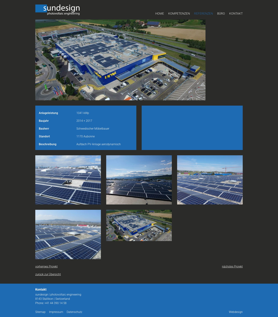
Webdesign (236, 312)
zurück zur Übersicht (48, 274)
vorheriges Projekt (46, 266)
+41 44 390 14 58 (55, 303)
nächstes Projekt (232, 266)
